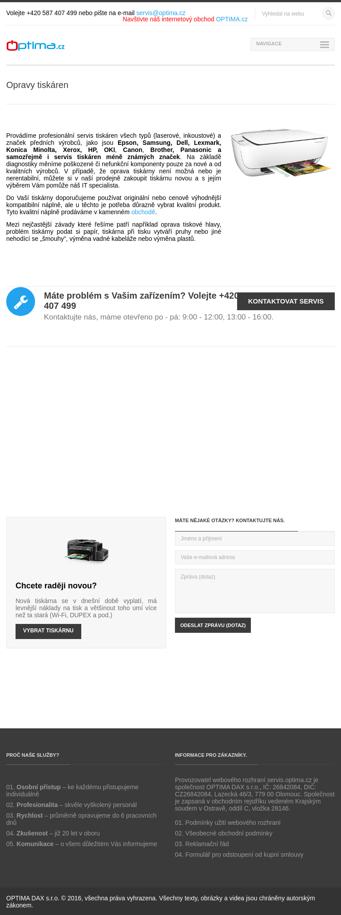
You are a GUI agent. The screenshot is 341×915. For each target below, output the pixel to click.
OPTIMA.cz (232, 19)
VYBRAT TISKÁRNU (48, 630)
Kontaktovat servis (286, 301)
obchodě (143, 212)
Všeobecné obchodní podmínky (228, 833)
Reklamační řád (207, 843)
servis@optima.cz (161, 12)
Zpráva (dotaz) (255, 591)
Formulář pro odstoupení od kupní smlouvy (244, 854)
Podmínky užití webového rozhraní (233, 822)
